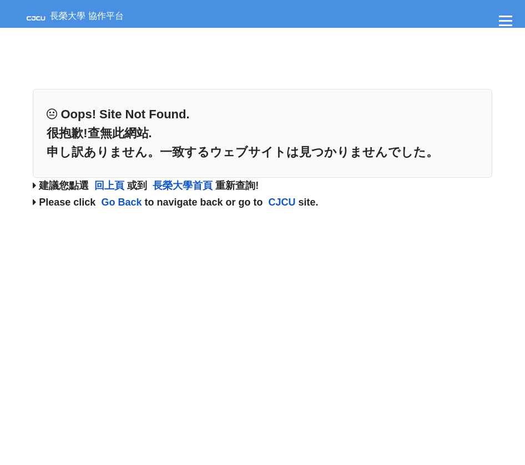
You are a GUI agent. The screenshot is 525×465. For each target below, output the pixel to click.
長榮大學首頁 (183, 185)
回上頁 (109, 185)
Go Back (121, 202)
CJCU (281, 202)
